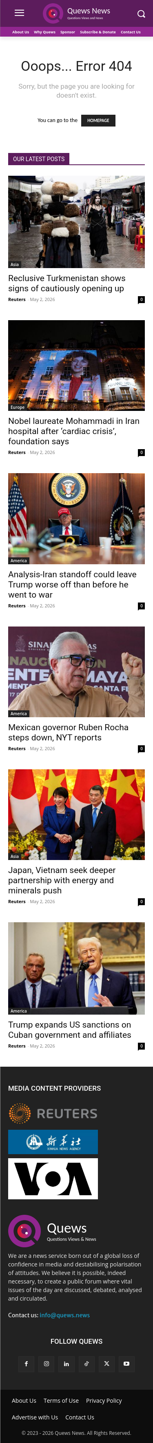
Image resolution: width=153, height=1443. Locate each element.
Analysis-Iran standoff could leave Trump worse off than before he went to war (72, 585)
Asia (15, 264)
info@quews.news (65, 1315)
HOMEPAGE (98, 120)
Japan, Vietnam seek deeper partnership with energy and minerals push (61, 880)
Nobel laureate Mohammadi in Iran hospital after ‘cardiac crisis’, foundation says (74, 431)
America (19, 560)
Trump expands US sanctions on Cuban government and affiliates (69, 1030)
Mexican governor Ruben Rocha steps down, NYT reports (68, 732)
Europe (17, 407)
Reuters (17, 299)
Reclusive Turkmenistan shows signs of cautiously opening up (67, 283)
